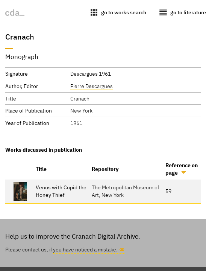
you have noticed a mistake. (85, 249)
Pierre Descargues (91, 86)
